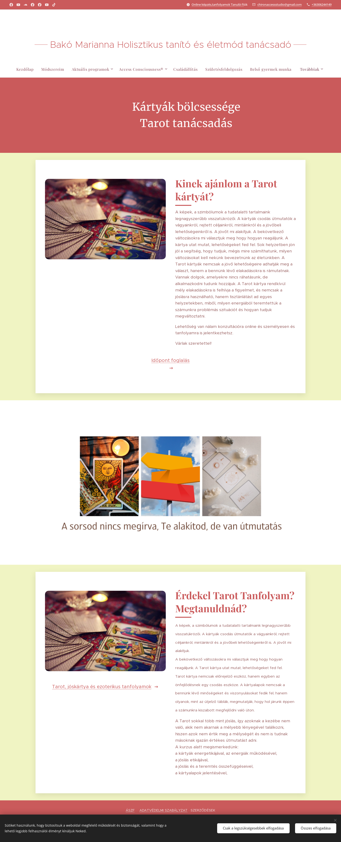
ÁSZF (130, 810)
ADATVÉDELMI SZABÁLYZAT (163, 810)
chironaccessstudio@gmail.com (279, 4)
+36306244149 (322, 4)
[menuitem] (24, 69)
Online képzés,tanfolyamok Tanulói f (218, 4)
